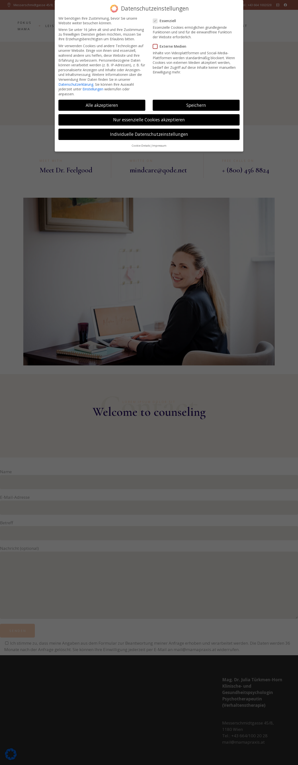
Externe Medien (171, 44)
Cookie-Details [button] (141, 143)
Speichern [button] (196, 103)
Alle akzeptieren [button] (102, 103)
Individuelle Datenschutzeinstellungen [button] (149, 132)
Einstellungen (92, 87)
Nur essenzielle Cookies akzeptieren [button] (149, 118)
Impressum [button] (159, 143)
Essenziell (166, 18)
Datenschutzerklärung (75, 82)
